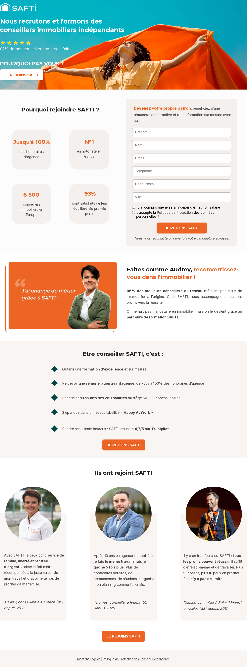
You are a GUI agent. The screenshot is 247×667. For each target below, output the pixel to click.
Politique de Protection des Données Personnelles (136, 659)
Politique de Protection (175, 213)
